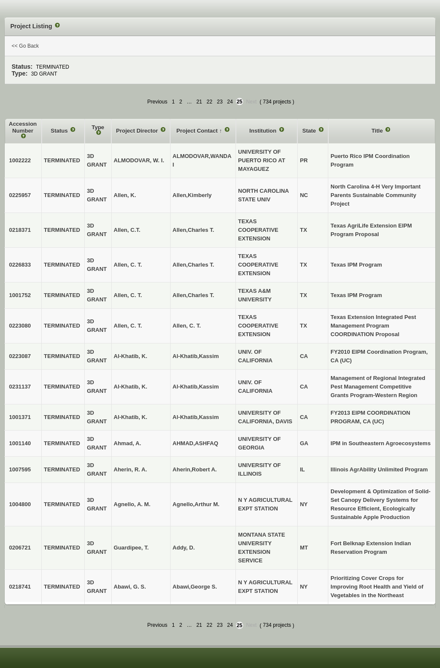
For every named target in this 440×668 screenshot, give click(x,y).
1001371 (20, 417)
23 (220, 102)
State (309, 131)
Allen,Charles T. (193, 230)
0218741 (20, 586)
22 (209, 102)
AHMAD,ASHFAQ (195, 443)
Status (60, 131)
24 (230, 102)
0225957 (20, 195)
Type (98, 127)
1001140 (20, 443)
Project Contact (197, 131)
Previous (157, 102)
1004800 (20, 504)
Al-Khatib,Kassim (196, 356)
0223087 (20, 356)
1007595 (20, 469)
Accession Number (23, 127)
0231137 (20, 386)
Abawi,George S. (195, 586)
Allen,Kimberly (192, 195)
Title (377, 131)
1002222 (20, 160)
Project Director (137, 131)
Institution (263, 131)
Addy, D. (184, 547)
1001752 (20, 295)
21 (199, 102)
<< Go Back (25, 46)
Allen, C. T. (187, 325)
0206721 (20, 547)
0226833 (20, 264)
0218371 (20, 230)
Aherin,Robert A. (195, 469)
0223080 (20, 325)
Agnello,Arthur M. (196, 504)
